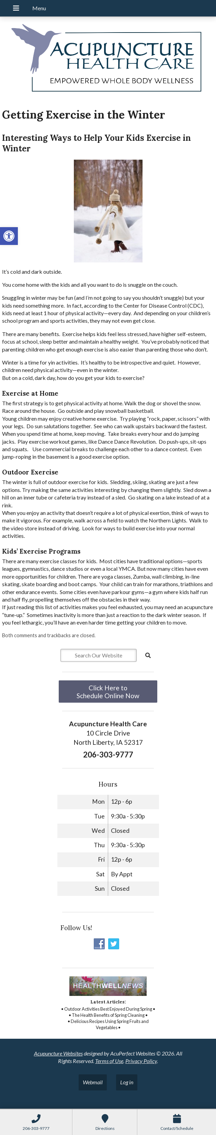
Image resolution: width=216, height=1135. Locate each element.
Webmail (93, 1082)
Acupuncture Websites (58, 1053)
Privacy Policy (141, 1061)
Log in (126, 1082)
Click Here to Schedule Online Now (108, 692)
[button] (9, 236)
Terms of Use (109, 1061)
